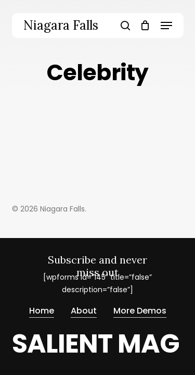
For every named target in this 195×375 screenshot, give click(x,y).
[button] (166, 25)
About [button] (84, 310)
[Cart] (145, 25)
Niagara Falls (60, 25)
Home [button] (41, 310)
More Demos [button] (139, 310)
